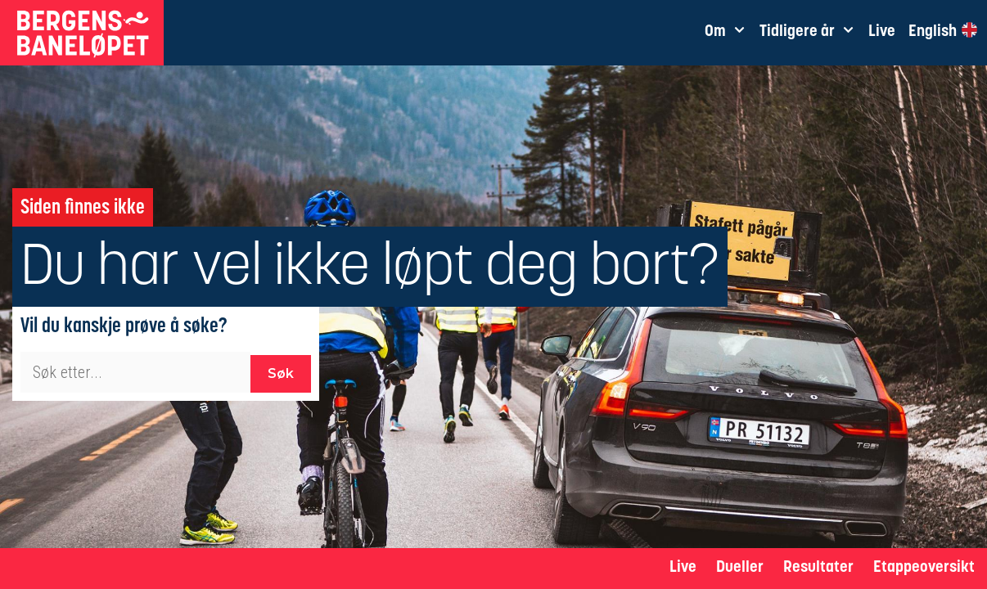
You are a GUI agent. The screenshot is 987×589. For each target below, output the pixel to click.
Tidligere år (810, 32)
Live (682, 568)
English (942, 31)
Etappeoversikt (924, 568)
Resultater (818, 568)
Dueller (740, 568)
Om (729, 32)
